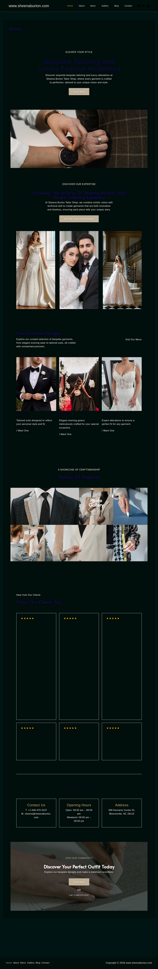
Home (80, 6)
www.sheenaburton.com (29, 6)
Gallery (109, 6)
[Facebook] (139, 6)
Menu (99, 6)
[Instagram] (148, 6)
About (89, 6)
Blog (119, 6)
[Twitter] (143, 6)
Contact (129, 6)
